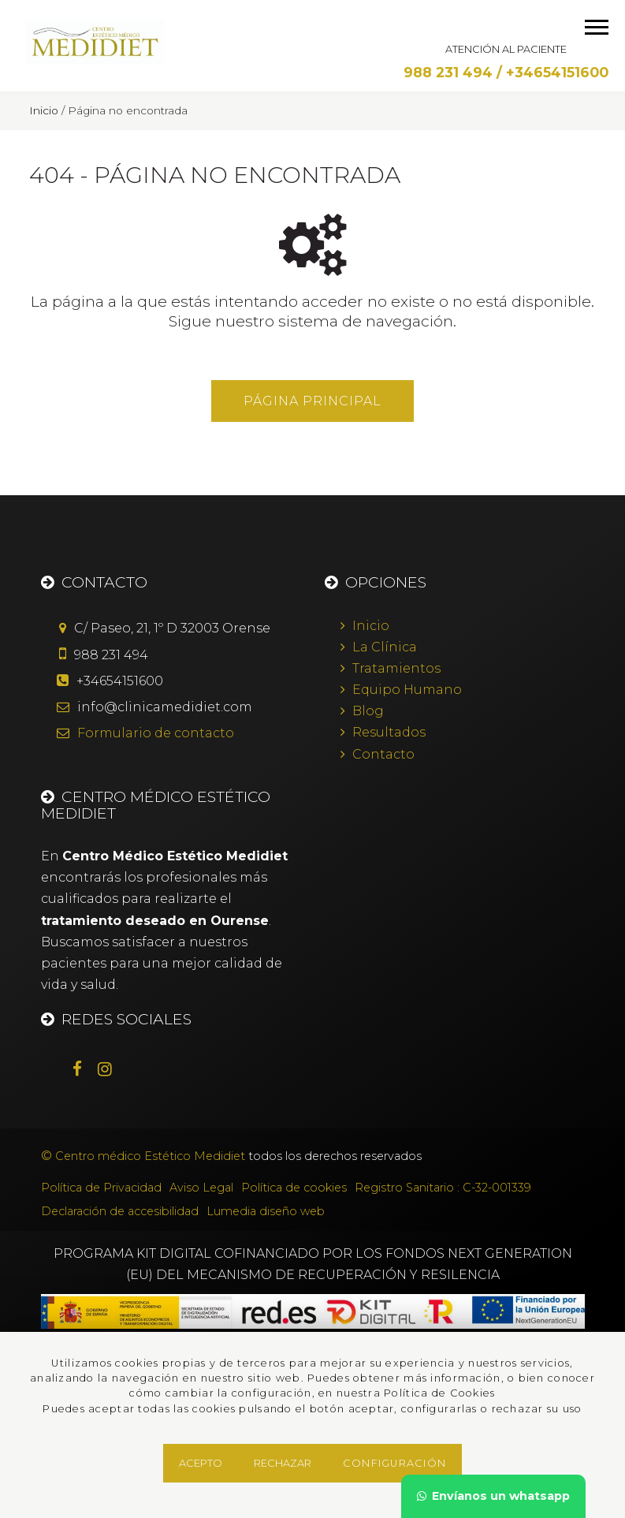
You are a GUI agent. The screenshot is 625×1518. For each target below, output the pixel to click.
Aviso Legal (201, 1187)
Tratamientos (396, 668)
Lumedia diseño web (265, 1211)
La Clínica (384, 647)
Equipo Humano (407, 689)
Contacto (383, 754)
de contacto (155, 732)
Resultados (389, 732)
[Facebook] (85, 1070)
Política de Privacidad (101, 1187)
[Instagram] (113, 1070)
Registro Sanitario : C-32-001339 (443, 1187)
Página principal (312, 400)
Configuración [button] (395, 1463)
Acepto (200, 1463)
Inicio (370, 625)
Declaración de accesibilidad (120, 1211)
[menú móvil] (596, 26)
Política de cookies (294, 1187)
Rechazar (282, 1463)
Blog (368, 710)
